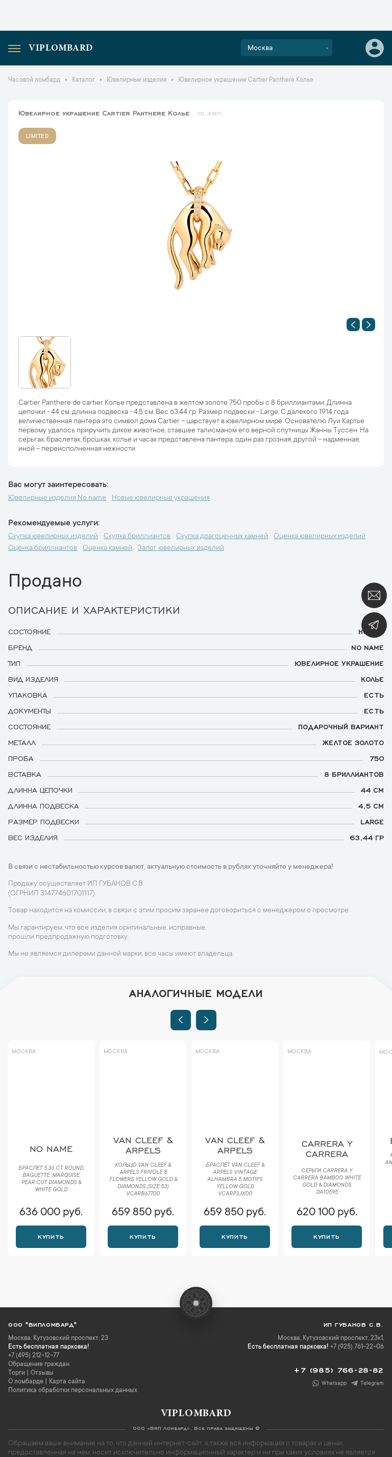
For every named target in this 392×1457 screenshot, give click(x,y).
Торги (16, 1373)
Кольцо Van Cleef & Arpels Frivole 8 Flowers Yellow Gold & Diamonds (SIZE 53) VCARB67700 (143, 1180)
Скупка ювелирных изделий (53, 537)
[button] (353, 324)
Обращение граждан (38, 1364)
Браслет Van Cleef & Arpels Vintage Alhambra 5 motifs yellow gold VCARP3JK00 (235, 1180)
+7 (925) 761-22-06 (357, 1347)
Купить (51, 1235)
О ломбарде (25, 1381)
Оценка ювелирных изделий (319, 537)
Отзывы (42, 1373)
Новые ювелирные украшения (161, 498)
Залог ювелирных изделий (181, 548)
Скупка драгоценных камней (222, 537)
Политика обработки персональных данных (72, 1390)
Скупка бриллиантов (137, 537)
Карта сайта (67, 1381)
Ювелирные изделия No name (57, 498)
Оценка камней (107, 548)
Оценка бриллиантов (42, 548)
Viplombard (61, 48)
